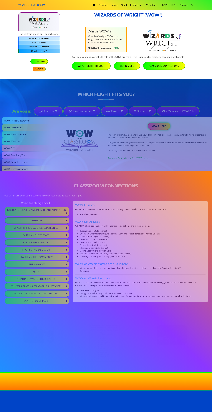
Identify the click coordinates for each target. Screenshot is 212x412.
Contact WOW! (39, 62)
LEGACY (164, 5)
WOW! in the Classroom (39, 39)
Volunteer (151, 5)
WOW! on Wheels (39, 43)
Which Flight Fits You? (92, 66)
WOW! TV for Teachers (39, 48)
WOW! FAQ (39, 69)
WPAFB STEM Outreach (31, 5)
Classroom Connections (165, 66)
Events (114, 5)
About (124, 5)
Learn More (128, 66)
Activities (103, 5)
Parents (184, 5)
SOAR (173, 5)
